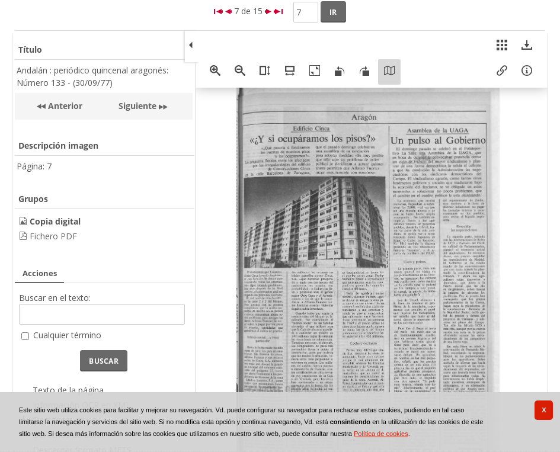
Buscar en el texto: (55, 297)
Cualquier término (67, 335)
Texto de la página (68, 390)
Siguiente (137, 105)
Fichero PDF (53, 236)
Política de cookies (381, 433)
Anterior (64, 105)
